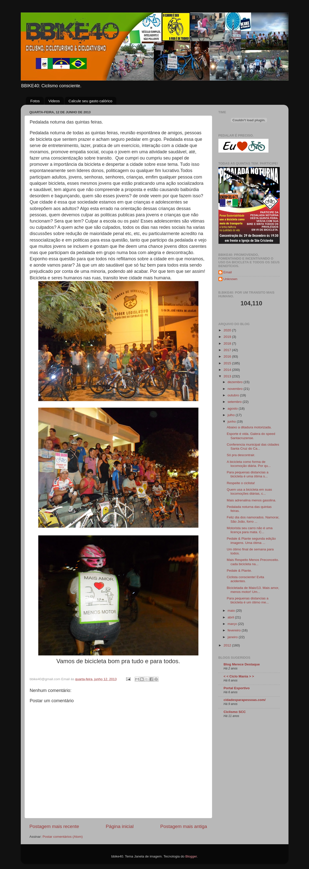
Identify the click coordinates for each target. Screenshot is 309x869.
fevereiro (235, 630)
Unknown (230, 279)
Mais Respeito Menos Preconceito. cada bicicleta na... (253, 562)
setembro (235, 402)
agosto (233, 408)
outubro (234, 395)
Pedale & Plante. (239, 570)
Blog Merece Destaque (242, 664)
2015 (227, 363)
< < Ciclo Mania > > (239, 676)
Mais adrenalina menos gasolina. (251, 500)
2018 (227, 343)
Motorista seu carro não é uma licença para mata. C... (249, 530)
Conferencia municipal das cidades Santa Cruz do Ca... (253, 446)
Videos (54, 101)
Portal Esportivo (237, 688)
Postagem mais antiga (183, 826)
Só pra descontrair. (241, 455)
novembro (236, 389)
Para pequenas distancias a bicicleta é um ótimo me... (248, 600)
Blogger (191, 856)
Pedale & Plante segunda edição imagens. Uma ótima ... (251, 540)
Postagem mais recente (54, 826)
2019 (227, 337)
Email (227, 272)
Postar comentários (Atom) (63, 836)
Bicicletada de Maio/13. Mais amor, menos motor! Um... (253, 590)
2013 (227, 376)
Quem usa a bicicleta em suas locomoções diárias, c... (249, 491)
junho (232, 421)
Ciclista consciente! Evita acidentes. (245, 579)
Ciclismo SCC (235, 712)
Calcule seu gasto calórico (90, 101)
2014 (227, 370)
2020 (227, 330)
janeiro (233, 637)
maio (232, 610)
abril (231, 617)
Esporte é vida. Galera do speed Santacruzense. (251, 436)
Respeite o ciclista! (241, 483)
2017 (227, 350)
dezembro (236, 382)
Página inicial (120, 826)
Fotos (35, 101)
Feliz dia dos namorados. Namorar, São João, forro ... (253, 519)
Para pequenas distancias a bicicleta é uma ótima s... (247, 474)
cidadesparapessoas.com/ (245, 700)
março (233, 624)
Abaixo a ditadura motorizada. (249, 427)
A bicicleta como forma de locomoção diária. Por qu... (249, 464)
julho (232, 415)
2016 (227, 356)
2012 (227, 645)
